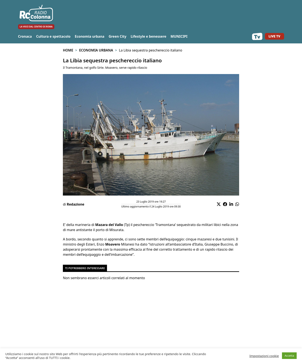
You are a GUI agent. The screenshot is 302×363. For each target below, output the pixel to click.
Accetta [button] (289, 355)
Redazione (75, 204)
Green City (117, 36)
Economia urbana (89, 36)
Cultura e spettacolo (53, 36)
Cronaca (25, 36)
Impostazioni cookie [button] (264, 356)
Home (68, 50)
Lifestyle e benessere (148, 36)
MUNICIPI (179, 36)
